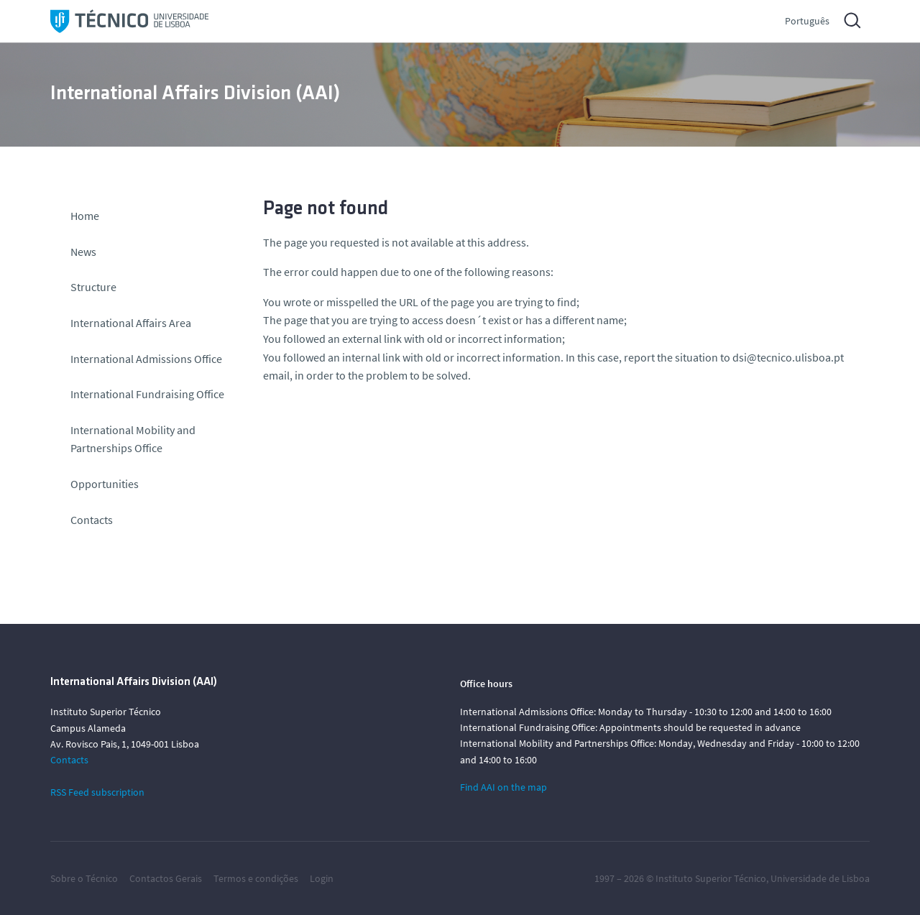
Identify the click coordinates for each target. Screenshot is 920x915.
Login (322, 878)
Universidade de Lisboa (820, 878)
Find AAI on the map (503, 787)
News (83, 251)
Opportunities (104, 484)
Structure (93, 287)
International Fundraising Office (147, 394)
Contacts (91, 519)
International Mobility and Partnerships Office (133, 439)
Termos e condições (255, 878)
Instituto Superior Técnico (711, 878)
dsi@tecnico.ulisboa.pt (788, 357)
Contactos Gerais (165, 878)
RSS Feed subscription (97, 792)
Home (84, 215)
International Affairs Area (130, 323)
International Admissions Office (146, 358)
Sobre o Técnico (84, 878)
